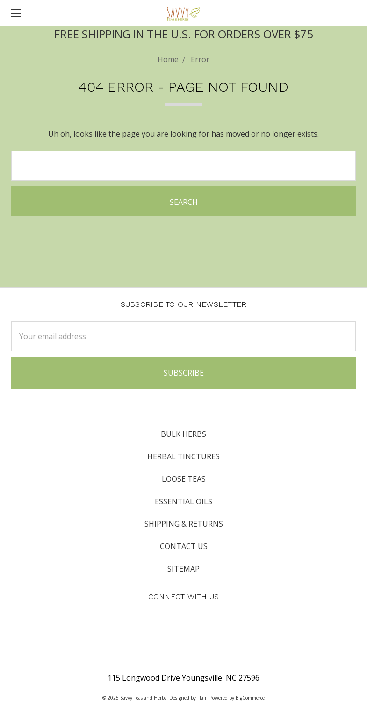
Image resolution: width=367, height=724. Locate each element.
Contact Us (184, 546)
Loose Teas (184, 479)
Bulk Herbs (183, 434)
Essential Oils (183, 501)
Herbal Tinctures (183, 456)
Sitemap (183, 569)
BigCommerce (250, 698)
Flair (202, 698)
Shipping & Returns (183, 524)
